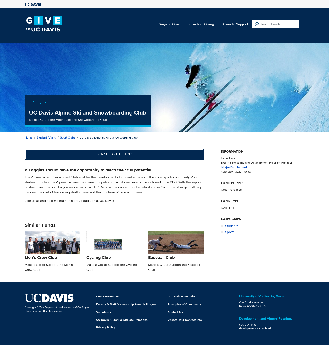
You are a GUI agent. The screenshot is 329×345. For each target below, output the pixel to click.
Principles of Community (184, 304)
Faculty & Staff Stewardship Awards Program (126, 304)
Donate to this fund (114, 154)
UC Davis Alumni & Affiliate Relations (122, 320)
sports (229, 231)
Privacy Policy (105, 327)
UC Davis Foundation (182, 296)
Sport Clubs (67, 137)
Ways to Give (169, 24)
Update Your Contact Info (185, 320)
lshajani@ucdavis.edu (234, 167)
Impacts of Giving (201, 24)
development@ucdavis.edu (256, 328)
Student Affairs (46, 137)
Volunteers (103, 312)
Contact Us (175, 312)
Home (28, 137)
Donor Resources (107, 296)
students (231, 226)
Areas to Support (235, 24)
